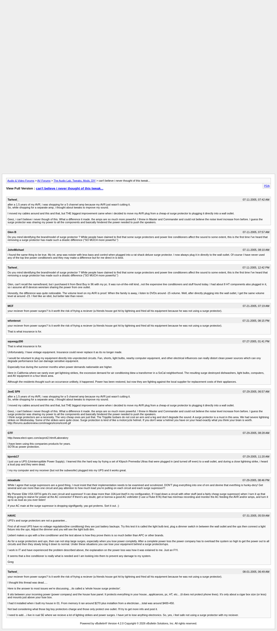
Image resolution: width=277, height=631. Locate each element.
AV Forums (44, 180)
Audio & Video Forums (20, 180)
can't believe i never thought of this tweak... (69, 188)
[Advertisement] (138, 13)
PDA (267, 185)
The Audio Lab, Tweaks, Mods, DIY (74, 180)
